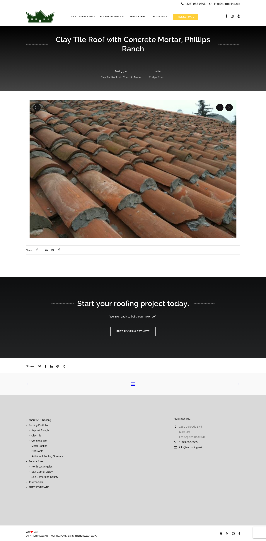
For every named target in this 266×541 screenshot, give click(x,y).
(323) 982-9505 (195, 3)
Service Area (36, 461)
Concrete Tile (39, 440)
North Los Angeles (41, 466)
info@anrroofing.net (224, 3)
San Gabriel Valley (42, 471)
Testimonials (36, 482)
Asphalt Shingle (40, 430)
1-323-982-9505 (188, 442)
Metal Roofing (39, 445)
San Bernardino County (44, 476)
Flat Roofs (37, 451)
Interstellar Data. (86, 536)
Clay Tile (36, 435)
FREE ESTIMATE (39, 487)
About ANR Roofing (40, 420)
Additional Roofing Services (47, 456)
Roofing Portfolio (38, 425)
